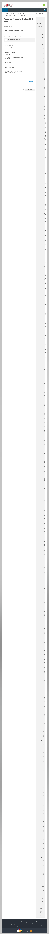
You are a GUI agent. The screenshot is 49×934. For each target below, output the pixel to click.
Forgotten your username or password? (38, 6)
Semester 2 (43, 44)
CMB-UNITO (5, 10)
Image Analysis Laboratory (43, 825)
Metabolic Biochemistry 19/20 (43, 846)
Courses (40, 26)
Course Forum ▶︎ (30, 89)
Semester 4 (43, 892)
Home (38, 21)
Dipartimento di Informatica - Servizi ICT (25, 929)
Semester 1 (43, 40)
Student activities (44, 374)
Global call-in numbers (9, 75)
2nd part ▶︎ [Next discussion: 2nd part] (31, 33)
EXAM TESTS (44, 718)
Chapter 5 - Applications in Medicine (44, 667)
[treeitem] (40, 468)
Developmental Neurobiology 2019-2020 (43, 768)
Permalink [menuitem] (31, 81)
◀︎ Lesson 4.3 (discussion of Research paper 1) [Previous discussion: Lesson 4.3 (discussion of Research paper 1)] (14, 33)
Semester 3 (43, 888)
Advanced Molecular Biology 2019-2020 (43, 61)
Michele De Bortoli (12, 40)
